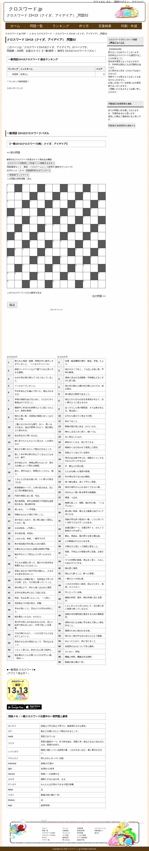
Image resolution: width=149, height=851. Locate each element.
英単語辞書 (80, 830)
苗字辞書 (80, 833)
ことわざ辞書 (81, 835)
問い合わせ (66, 840)
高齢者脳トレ (99, 830)
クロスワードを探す (48, 833)
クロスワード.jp (25, 8)
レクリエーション (100, 828)
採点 (12, 305)
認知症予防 (80, 840)
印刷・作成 (129, 26)
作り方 (84, 26)
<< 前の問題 (13, 152)
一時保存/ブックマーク (18, 175)
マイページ (138, 1)
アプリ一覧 (45, 840)
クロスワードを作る (48, 835)
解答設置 (65, 837)
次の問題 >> (99, 296)
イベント (65, 828)
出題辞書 (80, 828)
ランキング (61, 26)
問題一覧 (36, 26)
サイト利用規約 (82, 837)
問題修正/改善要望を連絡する (121, 125)
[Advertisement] (56, 110)
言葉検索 (105, 26)
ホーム (15, 26)
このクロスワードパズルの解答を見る (24, 293)
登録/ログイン (121, 1)
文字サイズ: (12, 170)
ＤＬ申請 (65, 835)
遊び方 (97, 833)
